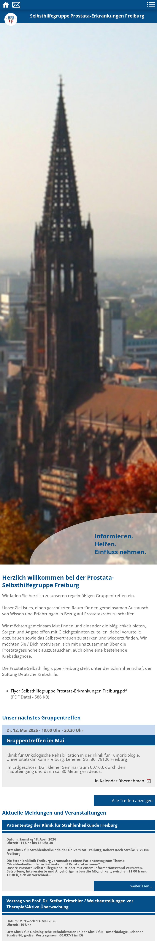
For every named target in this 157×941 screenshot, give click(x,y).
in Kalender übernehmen (123, 780)
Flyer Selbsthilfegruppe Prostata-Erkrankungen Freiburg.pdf (69, 691)
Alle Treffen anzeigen (132, 800)
